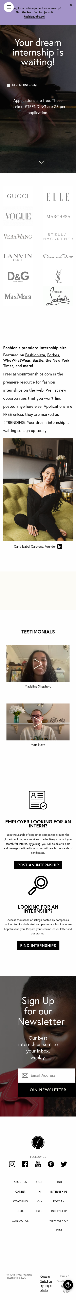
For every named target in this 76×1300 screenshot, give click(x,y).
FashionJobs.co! (34, 16)
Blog (20, 1211)
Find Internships (38, 945)
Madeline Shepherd (38, 686)
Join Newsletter (46, 1089)
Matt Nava (38, 745)
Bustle (38, 360)
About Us (20, 1182)
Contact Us (20, 1220)
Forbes (53, 354)
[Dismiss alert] (71, 4)
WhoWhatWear (16, 360)
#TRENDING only (24, 85)
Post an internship (38, 865)
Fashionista (35, 354)
